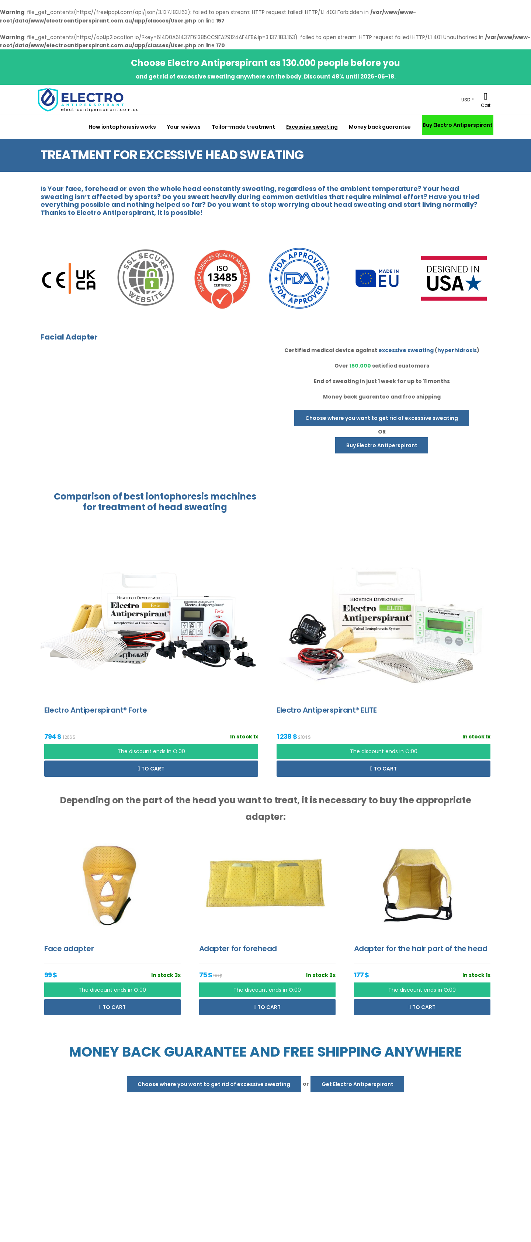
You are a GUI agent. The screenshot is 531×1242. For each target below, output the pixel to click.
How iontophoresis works (122, 127)
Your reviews (184, 127)
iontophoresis (177, 496)
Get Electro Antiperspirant (357, 1084)
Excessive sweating (312, 127)
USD (465, 100)
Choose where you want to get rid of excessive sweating (381, 418)
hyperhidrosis (457, 350)
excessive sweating (406, 350)
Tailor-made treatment (243, 127)
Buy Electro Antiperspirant (458, 125)
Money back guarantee (380, 127)
